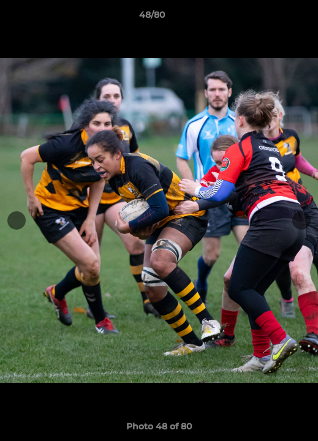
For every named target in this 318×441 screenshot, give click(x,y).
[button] (274, 17)
